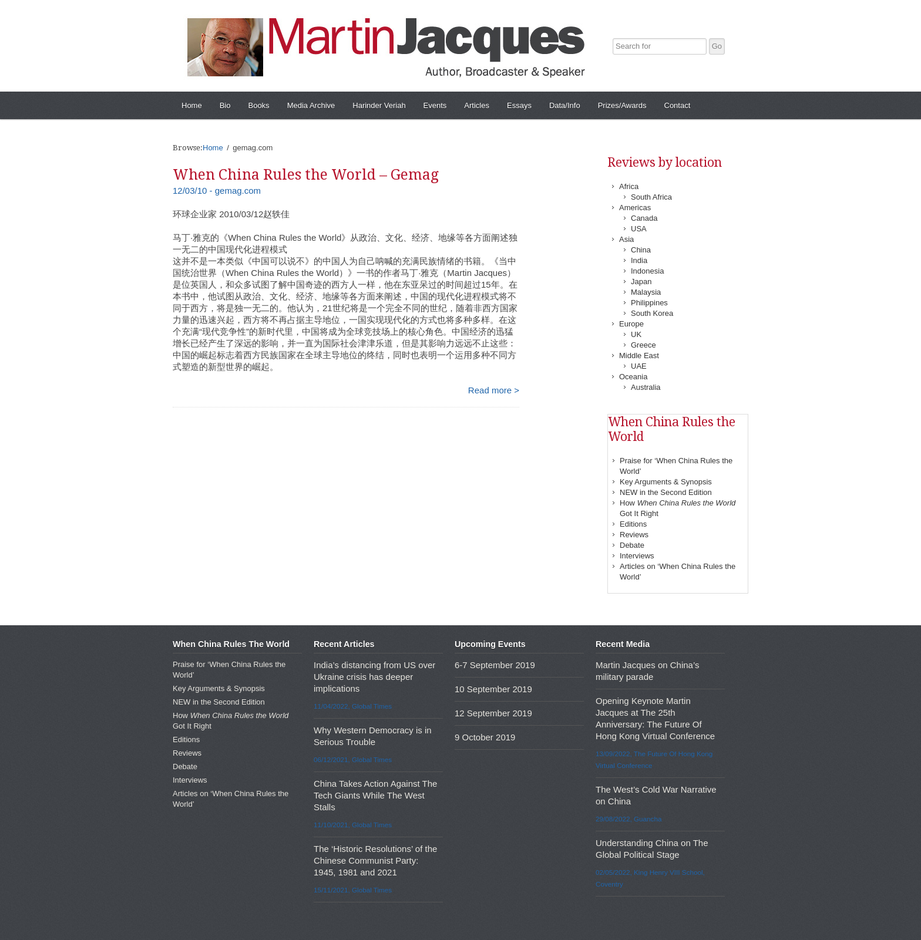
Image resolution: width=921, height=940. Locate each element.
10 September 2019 (493, 689)
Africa (628, 186)
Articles (476, 105)
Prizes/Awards (622, 105)
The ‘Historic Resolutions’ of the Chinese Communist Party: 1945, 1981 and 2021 (375, 860)
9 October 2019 (485, 737)
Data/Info (564, 105)
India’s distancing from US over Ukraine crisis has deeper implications (374, 676)
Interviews (637, 555)
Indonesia (647, 271)
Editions (633, 524)
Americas (635, 207)
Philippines (649, 302)
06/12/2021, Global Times (353, 759)
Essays (519, 105)
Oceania (633, 376)
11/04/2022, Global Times (353, 706)
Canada (644, 218)
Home (191, 105)
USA (639, 228)
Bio (225, 105)
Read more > (493, 390)
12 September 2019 (493, 713)
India (639, 260)
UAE (639, 366)
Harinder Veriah (378, 105)
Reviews (634, 534)
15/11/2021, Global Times (353, 890)
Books (258, 105)
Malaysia (646, 292)
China (641, 249)
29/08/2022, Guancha (628, 819)
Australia (646, 387)
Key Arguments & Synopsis (666, 481)
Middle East (639, 355)
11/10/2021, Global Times (353, 824)
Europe (631, 323)
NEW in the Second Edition (666, 492)
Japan (641, 281)
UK (636, 334)
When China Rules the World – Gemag (306, 174)
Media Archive (311, 105)
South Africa (651, 197)
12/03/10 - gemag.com (217, 191)
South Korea (652, 313)
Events (435, 105)
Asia (626, 239)
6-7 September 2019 (495, 665)
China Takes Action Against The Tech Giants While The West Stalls (375, 795)
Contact (677, 105)
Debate (632, 545)
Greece (643, 345)
